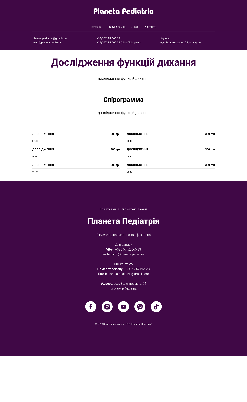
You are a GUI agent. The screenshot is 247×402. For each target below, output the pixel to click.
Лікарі (135, 26)
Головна (96, 26)
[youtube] (123, 352)
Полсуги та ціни (116, 26)
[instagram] (107, 352)
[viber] (139, 352)
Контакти (150, 26)
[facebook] (90, 352)
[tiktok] (156, 352)
